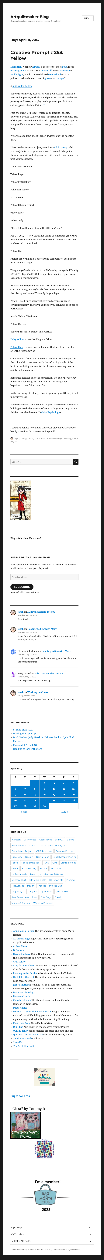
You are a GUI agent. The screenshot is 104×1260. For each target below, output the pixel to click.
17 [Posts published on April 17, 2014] (54, 794)
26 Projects (30, 839)
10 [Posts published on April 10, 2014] (54, 788)
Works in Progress (43, 903)
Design (29, 857)
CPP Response (44, 851)
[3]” (43, 105)
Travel (58, 897)
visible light (16, 74)
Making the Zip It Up (24, 733)
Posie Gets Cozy (21, 1023)
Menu (88, 18)
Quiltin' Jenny (20, 1030)
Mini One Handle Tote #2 (41, 611)
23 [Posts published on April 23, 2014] (44, 800)
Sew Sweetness (20, 897)
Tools (34, 897)
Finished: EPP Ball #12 (25, 745)
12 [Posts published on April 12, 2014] (73, 788)
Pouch (30, 885)
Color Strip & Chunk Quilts (52, 845)
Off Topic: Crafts (37, 880)
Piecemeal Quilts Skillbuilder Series (32, 1011)
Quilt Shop (46, 891)
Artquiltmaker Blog (29, 16)
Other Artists (56, 880)
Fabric (15, 862)
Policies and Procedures (40, 1250)
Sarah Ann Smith (22, 1038)
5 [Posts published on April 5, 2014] (73, 783)
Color (32, 845)
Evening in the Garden (25, 973)
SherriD (17, 1042)
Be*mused (19, 950)
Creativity (67, 439)
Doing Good (42, 857)
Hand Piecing (29, 868)
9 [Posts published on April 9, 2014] (44, 788)
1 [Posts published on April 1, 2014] (34, 783)
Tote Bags (46, 897)
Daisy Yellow (17, 339)
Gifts (54, 862)
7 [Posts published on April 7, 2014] (25, 788)
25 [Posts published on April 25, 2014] (63, 800)
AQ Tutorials (17, 1234)
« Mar (24, 811)
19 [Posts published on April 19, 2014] (73, 794)
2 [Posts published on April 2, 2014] (44, 783)
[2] (51, 70)
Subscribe (22, 586)
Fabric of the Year (30, 862)
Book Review (19, 845)
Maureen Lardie (21, 996)
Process (41, 885)
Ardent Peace (20, 946)
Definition (16, 66)
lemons (45, 70)
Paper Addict (20, 1007)
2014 (43, 439)
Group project (68, 862)
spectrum (65, 70)
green (47, 78)
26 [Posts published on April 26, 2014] (73, 800)
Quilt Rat (18, 1027)
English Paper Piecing (65, 857)
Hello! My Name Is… (20, 1241)
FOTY (46, 862)
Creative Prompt (54, 439)
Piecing (70, 880)
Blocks (70, 839)
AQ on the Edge (21, 938)
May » (64, 811)
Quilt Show (62, 891)
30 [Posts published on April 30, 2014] (44, 806)
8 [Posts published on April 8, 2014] (34, 788)
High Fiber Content (23, 977)
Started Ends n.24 (23, 729)
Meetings (35, 874)
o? (38, 66)
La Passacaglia (19, 874)
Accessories (45, 839)
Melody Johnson (22, 1000)
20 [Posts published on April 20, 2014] (15, 800)
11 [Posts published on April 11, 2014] (64, 788)
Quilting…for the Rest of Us (28, 1034)
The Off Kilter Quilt (23, 1046)
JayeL (20, 611)
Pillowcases (18, 885)
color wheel (54, 74)
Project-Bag (55, 885)
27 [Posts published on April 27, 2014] (15, 806)
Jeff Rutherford (21, 984)
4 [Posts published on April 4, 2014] (64, 783)
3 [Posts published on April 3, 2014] (54, 783)
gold (64, 66)
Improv (43, 868)
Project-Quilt (19, 891)
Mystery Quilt (19, 880)
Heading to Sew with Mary (42, 629)
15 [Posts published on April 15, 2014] (35, 794)
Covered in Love (21, 954)
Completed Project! (22, 851)
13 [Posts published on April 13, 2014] (15, 794)
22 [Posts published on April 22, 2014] (34, 800)
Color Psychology (50, 412)
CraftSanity (19, 961)
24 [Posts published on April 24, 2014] (54, 800)
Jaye (16, 439)
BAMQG (59, 839)
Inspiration (56, 868)
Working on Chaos (37, 692)
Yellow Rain (16, 347)
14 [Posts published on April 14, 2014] (25, 794)
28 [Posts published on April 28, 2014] (25, 806)
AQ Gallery (16, 1227)
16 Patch (16, 839)
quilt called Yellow (22, 86)
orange (60, 78)
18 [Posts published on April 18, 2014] (64, 794)
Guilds (15, 868)
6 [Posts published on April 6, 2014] (15, 788)
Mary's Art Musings (24, 992)
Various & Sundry (21, 903)
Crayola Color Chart (23, 965)
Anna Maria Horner (23, 931)
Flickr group (60, 147)
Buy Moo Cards (20, 1096)
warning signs (18, 70)
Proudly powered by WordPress (66, 1250)
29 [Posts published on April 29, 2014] (34, 806)
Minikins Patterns (53, 874)
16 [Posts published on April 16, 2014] (44, 794)
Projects (33, 891)
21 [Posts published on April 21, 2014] (25, 800)
